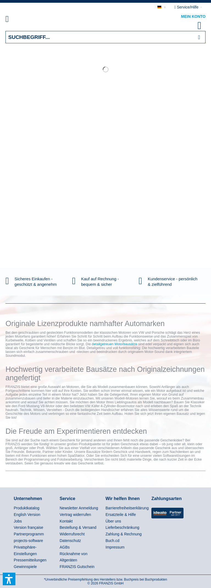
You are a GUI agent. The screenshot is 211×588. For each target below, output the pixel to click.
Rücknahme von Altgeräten (73, 557)
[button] (9, 579)
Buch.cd (113, 540)
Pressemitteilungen (30, 560)
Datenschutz (70, 540)
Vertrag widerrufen (75, 514)
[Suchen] (199, 37)
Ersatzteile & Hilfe (121, 514)
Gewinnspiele (25, 566)
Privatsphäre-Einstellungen (25, 550)
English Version (27, 514)
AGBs (65, 547)
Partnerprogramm (29, 534)
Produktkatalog (26, 508)
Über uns (113, 521)
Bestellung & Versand (78, 527)
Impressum (115, 547)
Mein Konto (193, 16)
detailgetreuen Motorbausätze (114, 344)
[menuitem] (13, 20)
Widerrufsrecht (72, 534)
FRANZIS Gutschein (77, 566)
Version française (28, 527)
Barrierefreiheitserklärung (127, 508)
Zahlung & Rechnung (124, 534)
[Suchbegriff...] (105, 37)
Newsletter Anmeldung (79, 508)
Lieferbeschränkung (122, 527)
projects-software (28, 540)
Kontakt (66, 521)
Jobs (18, 521)
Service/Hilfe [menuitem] (186, 7)
